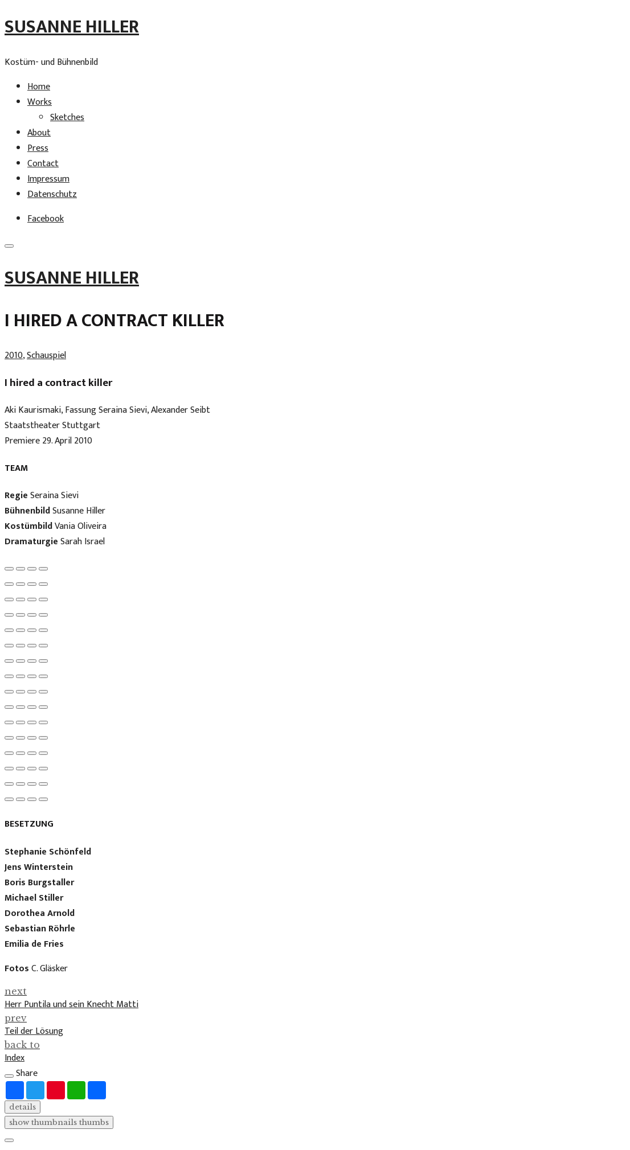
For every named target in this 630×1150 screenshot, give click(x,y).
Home (38, 87)
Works (39, 102)
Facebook (45, 219)
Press (37, 148)
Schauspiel (46, 355)
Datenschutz (52, 194)
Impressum (48, 179)
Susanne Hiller (72, 27)
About (39, 133)
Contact (43, 163)
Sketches (67, 117)
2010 (14, 355)
